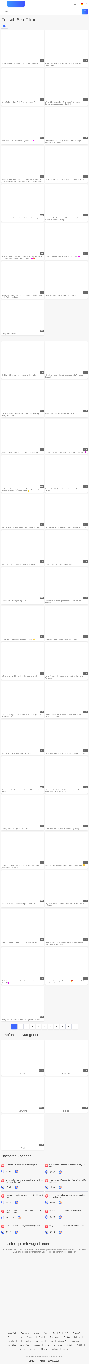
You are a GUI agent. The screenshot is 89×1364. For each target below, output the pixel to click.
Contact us (33, 1361)
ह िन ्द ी (62, 1341)
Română (56, 1333)
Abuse (42, 1361)
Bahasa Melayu (25, 1341)
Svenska (30, 1337)
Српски (37, 1345)
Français (39, 1341)
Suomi (50, 1341)
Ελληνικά (43, 1349)
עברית (36, 1333)
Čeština (55, 1349)
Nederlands (75, 1341)
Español (11, 1341)
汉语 (66, 1333)
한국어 (69, 1345)
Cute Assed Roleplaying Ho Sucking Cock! (23, 1225)
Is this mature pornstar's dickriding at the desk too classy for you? (24, 1181)
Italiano (77, 1337)
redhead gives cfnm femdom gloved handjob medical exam (67, 1196)
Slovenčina (24, 1345)
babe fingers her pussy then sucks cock (65, 1210)
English (67, 1337)
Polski (46, 1333)
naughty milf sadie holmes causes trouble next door (24, 1196)
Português (25, 1333)
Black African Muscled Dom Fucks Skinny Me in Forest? (67, 1181)
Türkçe (23, 1349)
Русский (76, 1333)
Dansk (32, 1349)
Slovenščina (11, 1345)
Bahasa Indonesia (15, 1337)
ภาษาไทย (58, 1345)
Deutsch (42, 1337)
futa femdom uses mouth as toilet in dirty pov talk (67, 1166)
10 (69, 1026)
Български (54, 1337)
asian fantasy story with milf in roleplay (21, 1165)
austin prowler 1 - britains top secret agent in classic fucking (23, 1211)
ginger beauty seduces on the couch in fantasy (68, 1225)
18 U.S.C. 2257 (54, 1361)
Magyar (66, 1349)
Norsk (47, 1345)
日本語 (79, 1345)
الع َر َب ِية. (12, 1333)
